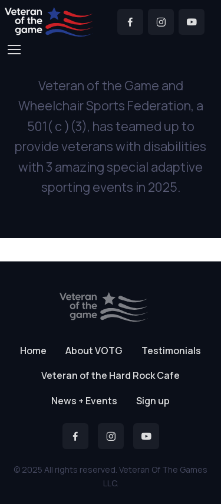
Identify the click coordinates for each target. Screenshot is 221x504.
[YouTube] (191, 22)
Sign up (153, 400)
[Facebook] (130, 22)
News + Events (84, 400)
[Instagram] (161, 22)
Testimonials (171, 350)
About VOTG (94, 350)
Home (33, 350)
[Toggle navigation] (13, 49)
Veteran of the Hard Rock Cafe (110, 375)
